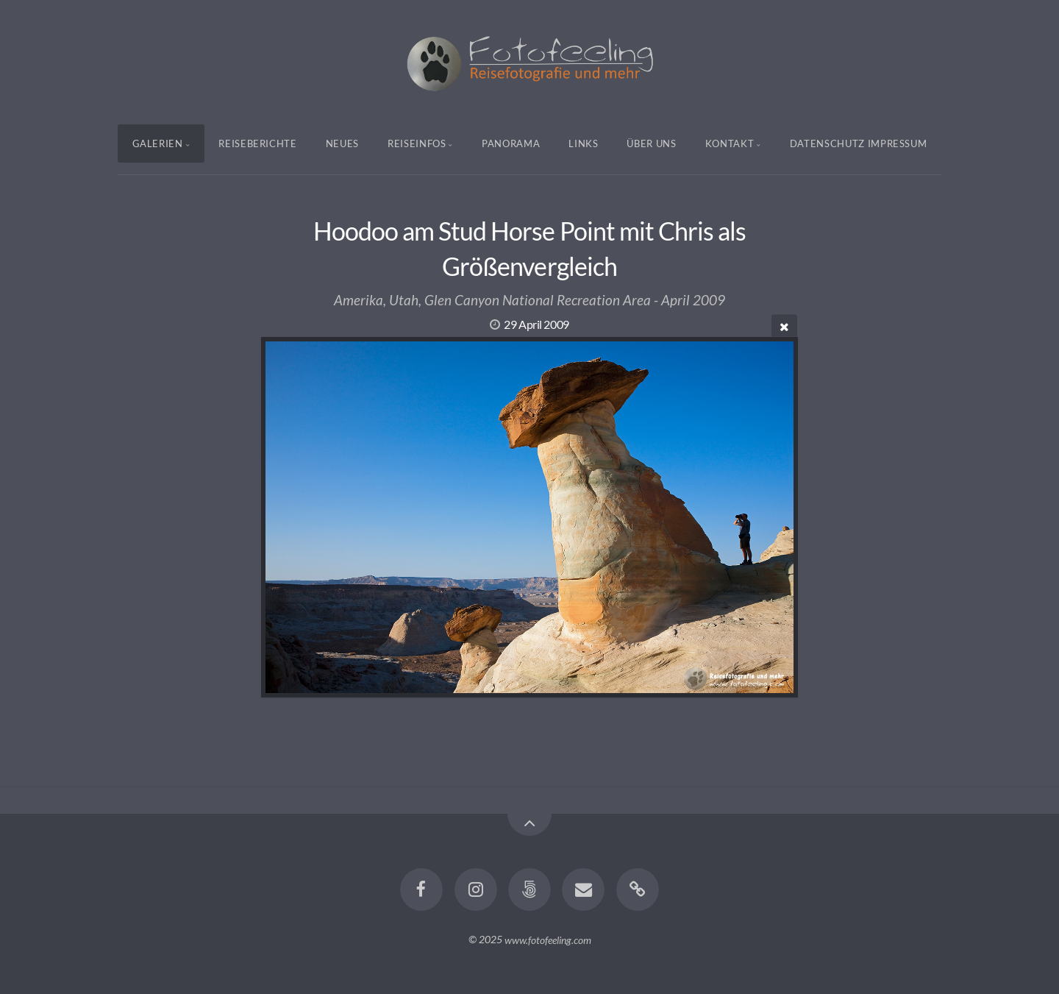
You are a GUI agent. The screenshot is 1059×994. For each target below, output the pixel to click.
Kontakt (730, 143)
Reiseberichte (257, 143)
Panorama (511, 143)
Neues (342, 143)
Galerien (157, 143)
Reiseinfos (417, 143)
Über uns (651, 143)
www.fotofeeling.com (547, 939)
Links (583, 143)
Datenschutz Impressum (858, 143)
